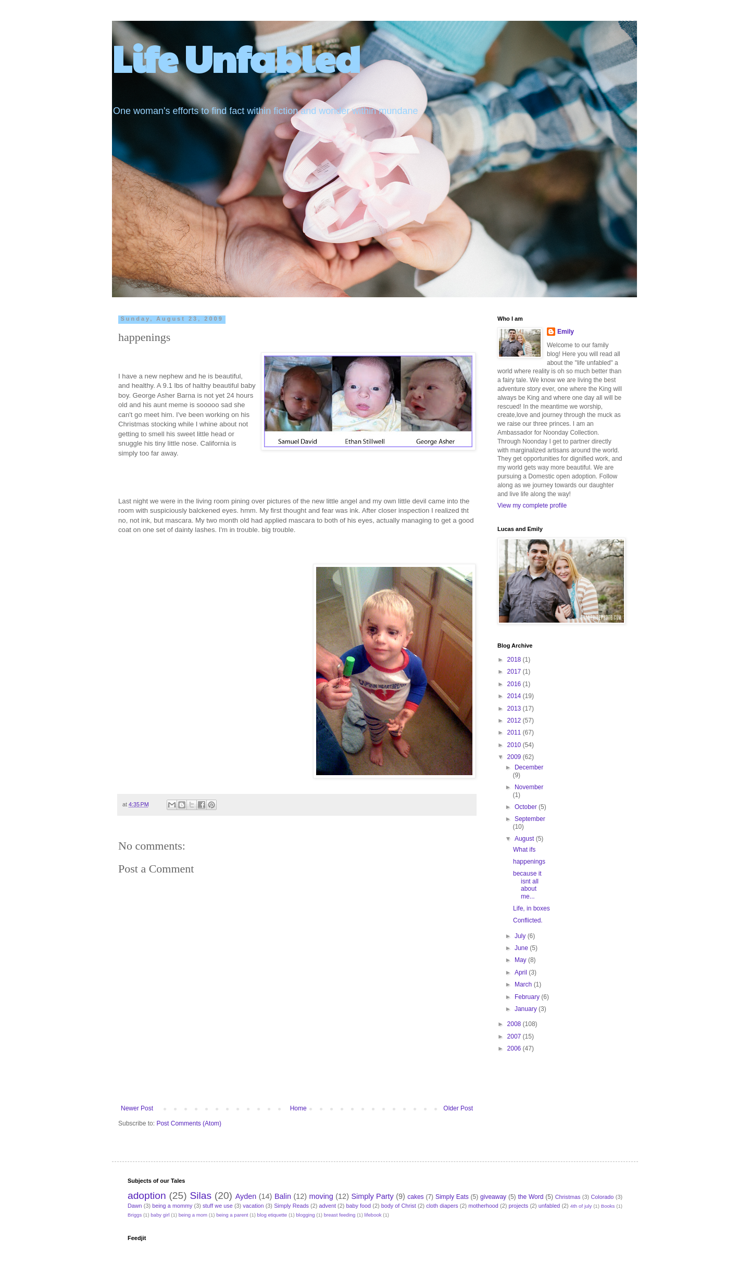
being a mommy (172, 1206)
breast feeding (340, 1215)
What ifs (524, 849)
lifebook (373, 1215)
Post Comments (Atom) (188, 1123)
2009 (515, 757)
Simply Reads (291, 1206)
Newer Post (137, 1108)
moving (321, 1196)
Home (298, 1108)
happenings (529, 861)
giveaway (493, 1196)
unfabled (549, 1206)
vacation (253, 1206)
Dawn (135, 1206)
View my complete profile (532, 505)
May (521, 960)
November (529, 787)
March (524, 984)
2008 (515, 1024)
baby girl (160, 1215)
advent (327, 1206)
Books (608, 1206)
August (525, 838)
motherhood (483, 1206)
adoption (147, 1195)
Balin (282, 1196)
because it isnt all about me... (527, 885)
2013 (515, 708)
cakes (415, 1196)
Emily (565, 331)
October (527, 807)
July (521, 936)
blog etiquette (272, 1215)
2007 (515, 1036)
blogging (305, 1215)
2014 (515, 696)
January (527, 1009)
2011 (515, 732)
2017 (515, 671)
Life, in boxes (531, 908)
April (522, 972)
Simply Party (372, 1196)
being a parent (232, 1215)
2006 (515, 1048)
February (528, 997)
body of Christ (398, 1206)
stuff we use (218, 1206)
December (529, 767)
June (522, 948)
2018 (515, 659)
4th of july (581, 1206)
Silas (200, 1195)
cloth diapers (442, 1206)
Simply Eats (452, 1196)
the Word (530, 1196)
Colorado (602, 1197)
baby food (358, 1206)
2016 (515, 684)
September (530, 819)
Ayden (246, 1196)
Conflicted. (528, 920)
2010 (515, 745)
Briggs (135, 1215)
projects (518, 1206)
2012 (515, 720)
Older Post (458, 1108)
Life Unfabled (236, 57)
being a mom (193, 1215)
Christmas (568, 1197)
